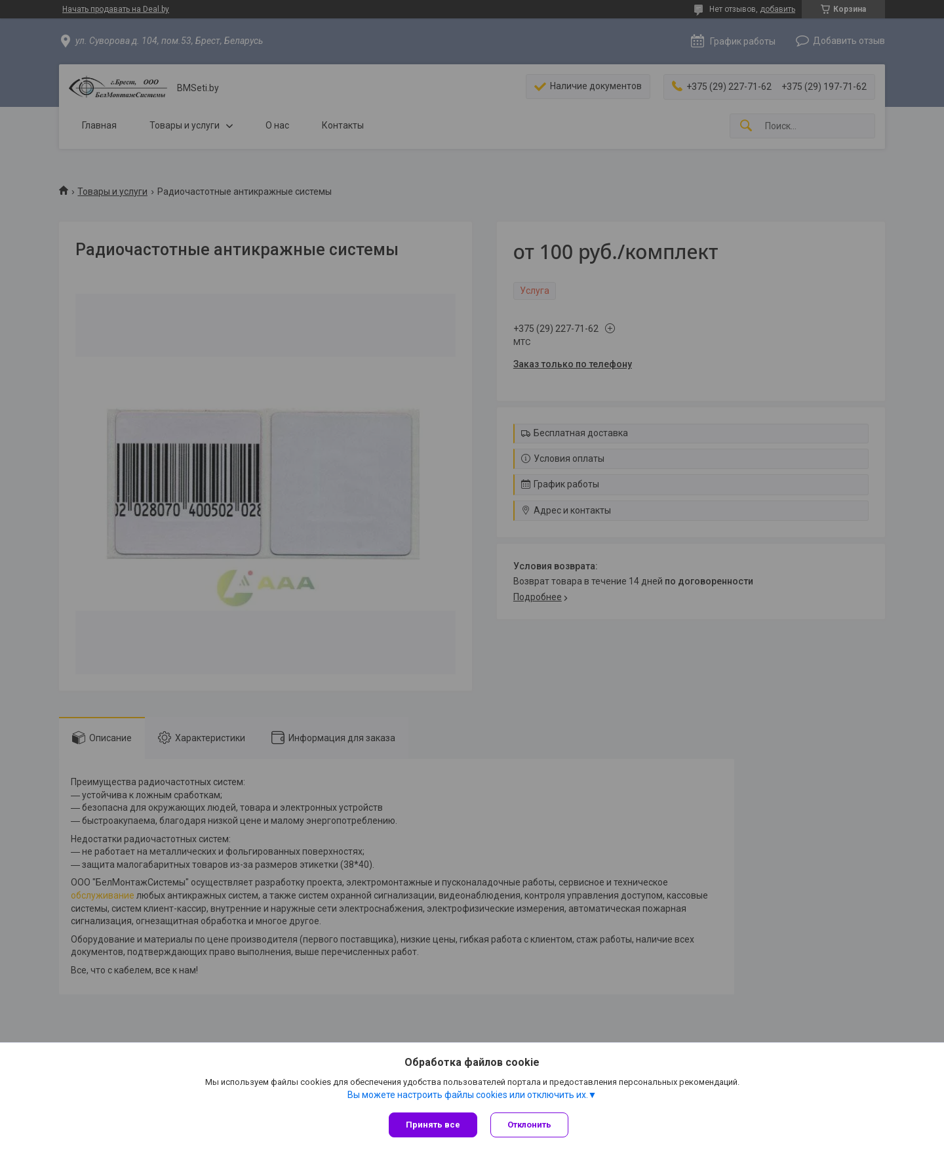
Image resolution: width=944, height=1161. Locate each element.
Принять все (433, 1125)
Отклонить (529, 1125)
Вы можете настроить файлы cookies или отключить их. (467, 1095)
